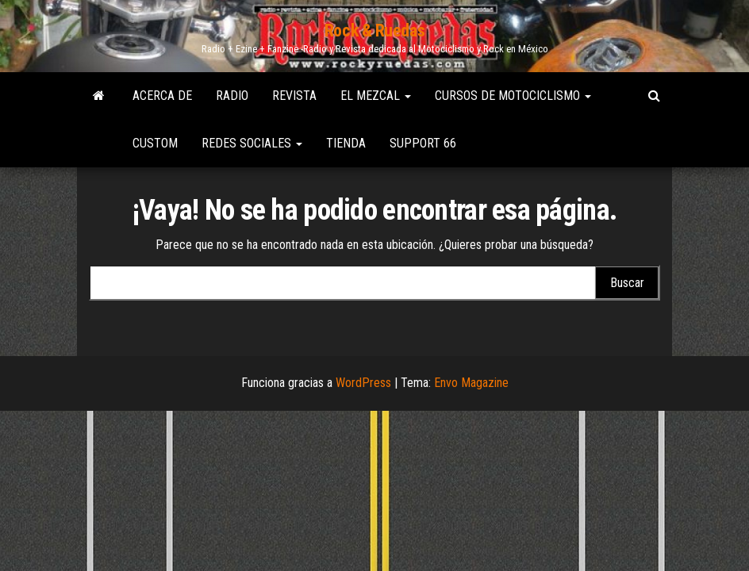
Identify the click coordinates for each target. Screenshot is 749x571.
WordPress (363, 382)
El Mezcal (375, 95)
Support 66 (423, 143)
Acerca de (162, 95)
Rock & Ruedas (374, 30)
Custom (155, 143)
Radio (232, 95)
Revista (294, 95)
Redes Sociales (252, 143)
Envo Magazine (471, 382)
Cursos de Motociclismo (513, 95)
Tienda (346, 143)
